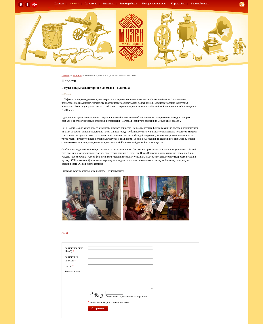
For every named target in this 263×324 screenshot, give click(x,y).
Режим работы (128, 3)
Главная (59, 3)
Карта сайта (178, 3)
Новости (74, 3)
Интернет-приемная (153, 3)
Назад (65, 232)
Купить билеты (200, 3)
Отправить (98, 308)
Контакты (108, 3)
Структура (91, 3)
